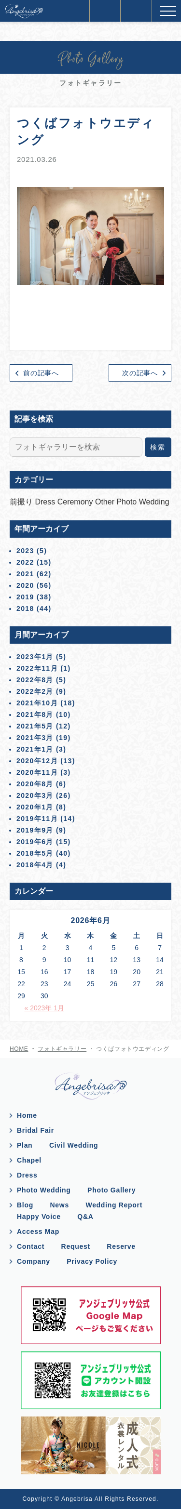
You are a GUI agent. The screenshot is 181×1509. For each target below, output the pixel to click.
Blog (25, 1205)
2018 (25, 608)
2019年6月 (35, 842)
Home (27, 1115)
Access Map (38, 1231)
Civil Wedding (73, 1145)
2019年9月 (35, 830)
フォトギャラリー (62, 1049)
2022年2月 (35, 691)
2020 (25, 585)
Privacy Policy (92, 1261)
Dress (46, 502)
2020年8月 (35, 784)
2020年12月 (37, 761)
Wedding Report (113, 1205)
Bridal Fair (35, 1130)
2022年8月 (35, 680)
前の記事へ (41, 373)
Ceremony (76, 502)
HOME (19, 1049)
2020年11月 (37, 772)
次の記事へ (140, 373)
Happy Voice (39, 1216)
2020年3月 (35, 795)
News (59, 1205)
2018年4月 (35, 865)
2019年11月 (37, 818)
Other (105, 502)
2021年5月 (35, 726)
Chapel (29, 1160)
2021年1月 (35, 749)
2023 (25, 551)
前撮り (22, 502)
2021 (25, 574)
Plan (24, 1145)
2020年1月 (35, 807)
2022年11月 (37, 668)
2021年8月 (35, 714)
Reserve (121, 1246)
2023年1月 (35, 657)
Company (33, 1261)
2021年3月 (35, 737)
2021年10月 (37, 703)
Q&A (85, 1216)
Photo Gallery (111, 1190)
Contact (30, 1246)
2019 (25, 597)
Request (75, 1246)
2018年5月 (35, 853)
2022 (25, 562)
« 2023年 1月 (45, 1008)
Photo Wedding (142, 502)
